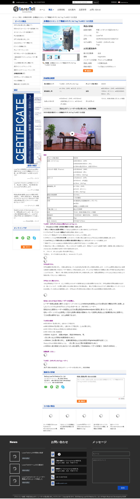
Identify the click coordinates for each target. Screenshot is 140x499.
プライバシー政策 (19, 497)
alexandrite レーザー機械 (21, 43)
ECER (124, 497)
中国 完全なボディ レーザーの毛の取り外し (39, 497)
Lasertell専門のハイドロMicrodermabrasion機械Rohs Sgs (84, 426)
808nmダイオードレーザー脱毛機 (24, 28)
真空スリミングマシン (21, 66)
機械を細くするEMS (20, 84)
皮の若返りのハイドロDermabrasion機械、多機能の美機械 (101, 426)
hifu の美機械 (18, 80)
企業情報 (61, 9)
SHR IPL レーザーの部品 (21, 77)
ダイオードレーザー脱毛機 (22, 32)
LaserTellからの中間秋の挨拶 (32, 453)
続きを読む (25, 458)
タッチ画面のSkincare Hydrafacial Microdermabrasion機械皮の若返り (50, 428)
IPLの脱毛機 (17, 36)
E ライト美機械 (18, 46)
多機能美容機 (27, 17)
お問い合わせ (95, 9)
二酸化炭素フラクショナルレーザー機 (25, 57)
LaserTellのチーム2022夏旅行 (32, 465)
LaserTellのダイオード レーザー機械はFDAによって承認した (33, 478)
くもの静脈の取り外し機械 (22, 63)
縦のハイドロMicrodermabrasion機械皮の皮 (117, 426)
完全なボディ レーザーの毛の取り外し (70, 367)
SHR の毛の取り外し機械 (21, 25)
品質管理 (82, 9)
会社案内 (72, 9)
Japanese (124, 2)
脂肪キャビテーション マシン (23, 70)
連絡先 (89, 71)
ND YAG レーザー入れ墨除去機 (23, 53)
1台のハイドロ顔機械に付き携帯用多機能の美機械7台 (67, 426)
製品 (50, 9)
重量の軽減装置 (52, 367)
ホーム (42, 9)
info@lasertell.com (21, 2)
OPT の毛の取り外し (20, 39)
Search (95, 2)
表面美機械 (86, 367)
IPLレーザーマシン (19, 50)
